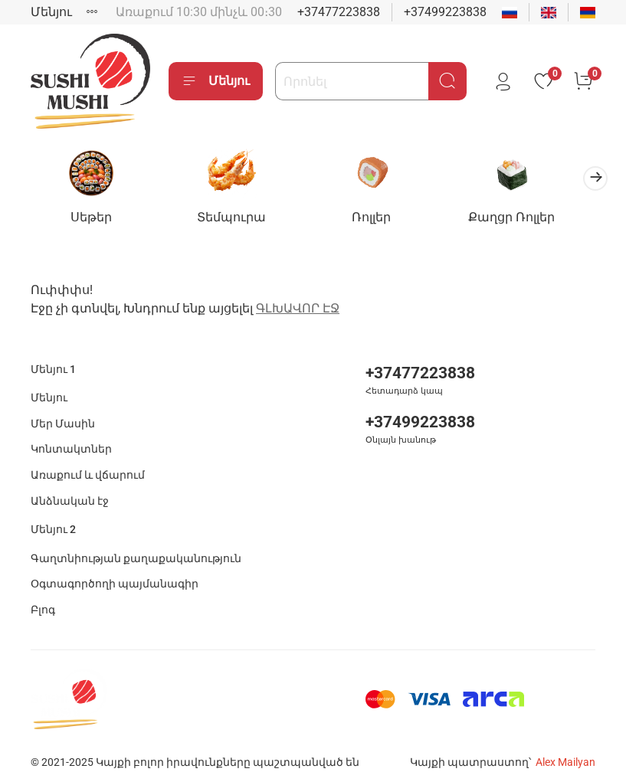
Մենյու (51, 12)
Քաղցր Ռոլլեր (531, 219)
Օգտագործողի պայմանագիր (114, 573)
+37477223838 (338, 12)
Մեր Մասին (63, 412)
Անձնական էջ (70, 489)
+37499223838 (445, 12)
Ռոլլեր (385, 219)
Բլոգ (43, 599)
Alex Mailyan (565, 750)
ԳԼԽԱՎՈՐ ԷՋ (297, 297)
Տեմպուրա (239, 219)
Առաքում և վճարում (88, 463)
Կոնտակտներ (71, 438)
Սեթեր (94, 219)
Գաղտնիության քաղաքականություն (136, 547)
